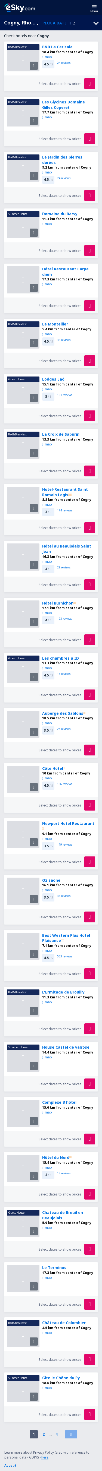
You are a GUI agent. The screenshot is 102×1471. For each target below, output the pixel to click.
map (47, 57)
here (44, 1457)
